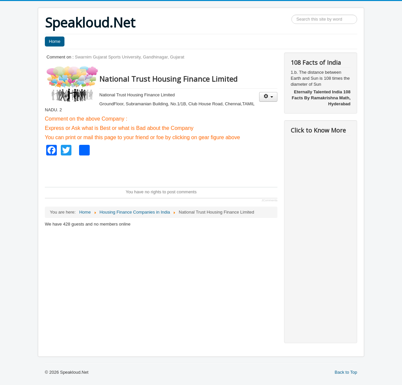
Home (54, 41)
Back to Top (346, 372)
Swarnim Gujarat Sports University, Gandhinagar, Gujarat (129, 56)
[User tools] (268, 97)
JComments (269, 200)
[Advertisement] (166, 170)
